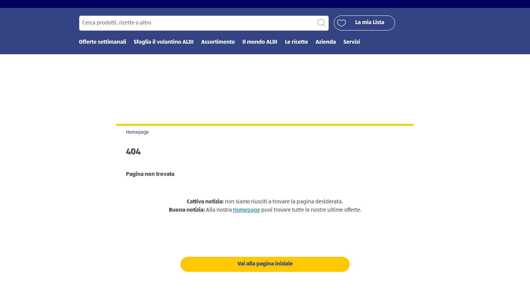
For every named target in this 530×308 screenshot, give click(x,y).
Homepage (137, 138)
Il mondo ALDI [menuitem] (259, 48)
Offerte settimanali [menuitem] (102, 48)
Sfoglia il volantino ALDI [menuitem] (164, 48)
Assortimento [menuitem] (218, 48)
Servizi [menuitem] (352, 48)
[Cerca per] (204, 29)
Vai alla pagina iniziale (265, 269)
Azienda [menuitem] (325, 48)
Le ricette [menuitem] (296, 48)
